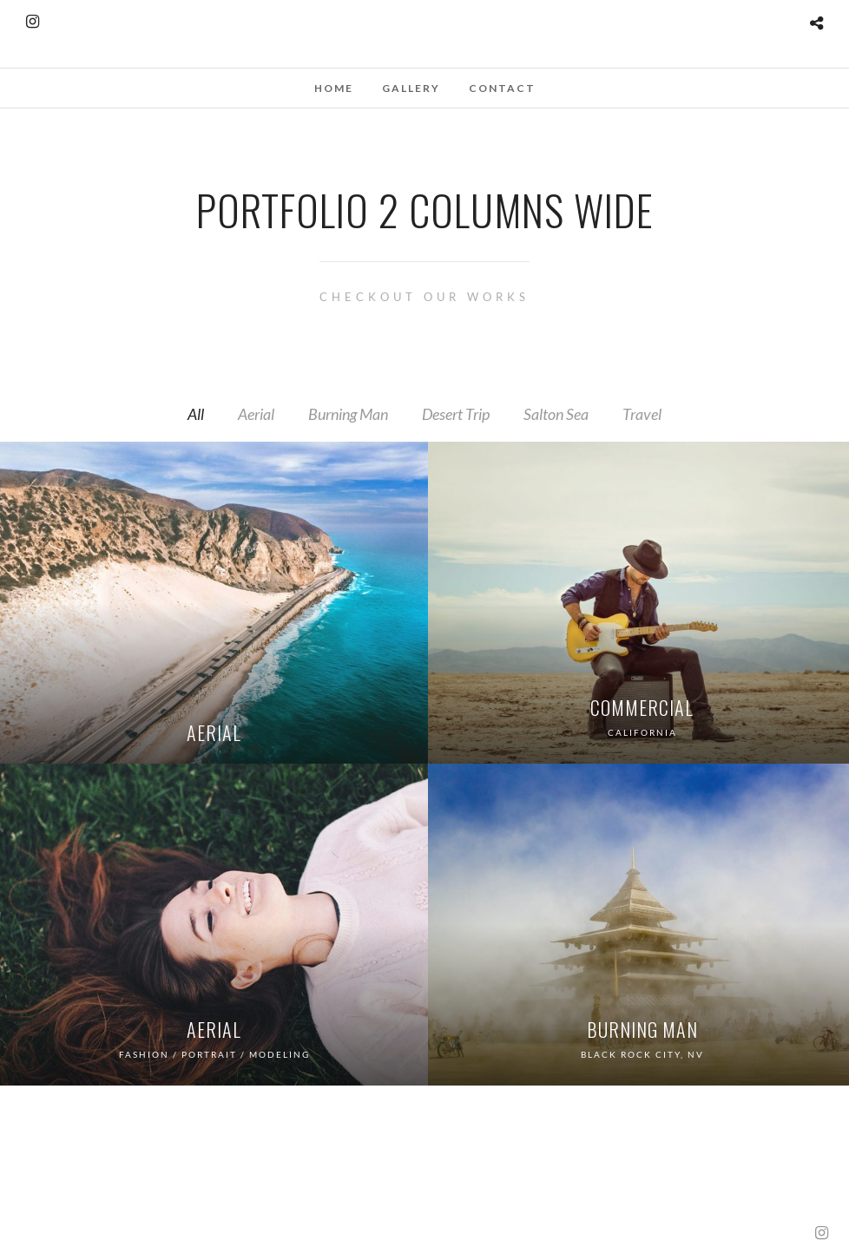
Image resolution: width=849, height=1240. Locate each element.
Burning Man (348, 413)
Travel (641, 413)
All (196, 413)
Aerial (256, 413)
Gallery (411, 88)
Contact (502, 88)
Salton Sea (556, 413)
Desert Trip (456, 413)
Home (333, 88)
